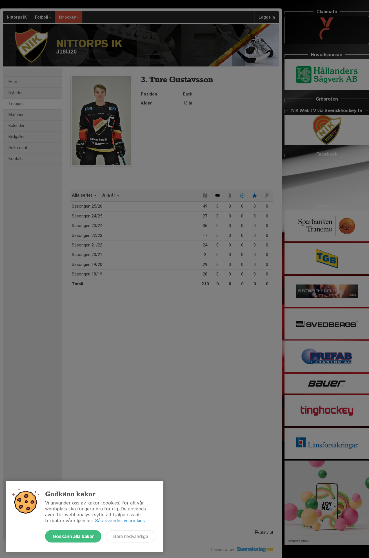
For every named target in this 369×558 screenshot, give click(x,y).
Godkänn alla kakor (73, 536)
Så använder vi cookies (120, 520)
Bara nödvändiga (130, 536)
